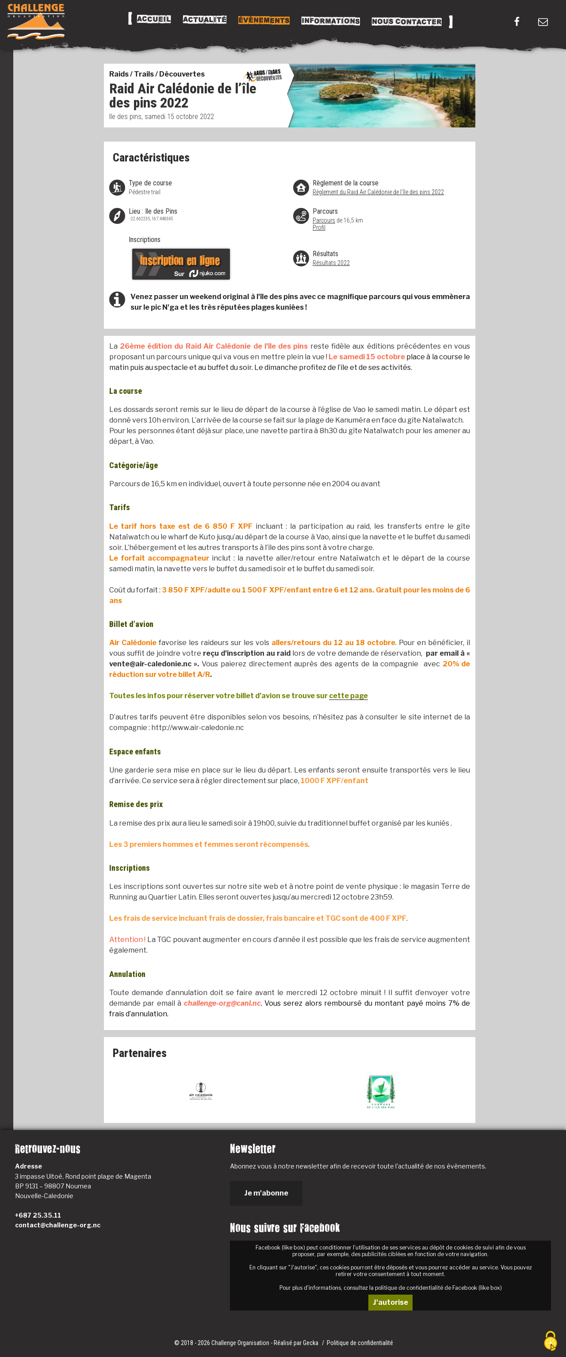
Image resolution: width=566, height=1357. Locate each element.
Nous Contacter (406, 22)
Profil (319, 227)
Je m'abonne (266, 1193)
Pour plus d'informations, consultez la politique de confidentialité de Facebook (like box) (390, 1287)
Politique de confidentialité (360, 1342)
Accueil (154, 19)
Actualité (204, 20)
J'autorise (390, 1302)
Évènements (263, 20)
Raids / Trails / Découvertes (157, 74)
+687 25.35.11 (38, 1215)
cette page (348, 696)
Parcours (324, 220)
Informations (330, 21)
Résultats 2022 (331, 262)
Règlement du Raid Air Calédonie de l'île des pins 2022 (378, 192)
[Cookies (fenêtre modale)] (550, 1341)
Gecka (311, 1342)
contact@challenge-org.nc (57, 1225)
